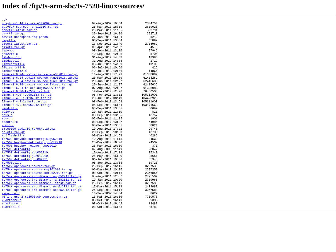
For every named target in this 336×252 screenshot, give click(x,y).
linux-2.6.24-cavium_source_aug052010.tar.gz (40, 86)
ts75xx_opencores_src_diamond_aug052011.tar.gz (41, 208)
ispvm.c (8, 57)
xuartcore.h (11, 241)
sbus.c (7, 135)
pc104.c (8, 130)
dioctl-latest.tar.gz (19, 49)
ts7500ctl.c (11, 192)
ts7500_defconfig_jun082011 (25, 188)
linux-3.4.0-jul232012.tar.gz (26, 114)
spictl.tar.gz (13, 155)
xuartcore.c (11, 237)
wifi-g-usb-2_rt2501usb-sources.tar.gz (34, 232)
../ (4, 20)
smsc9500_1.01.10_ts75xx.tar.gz (28, 151)
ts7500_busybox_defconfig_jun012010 (32, 167)
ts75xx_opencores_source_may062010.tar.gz (37, 200)
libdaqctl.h (11, 69)
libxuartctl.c (13, 73)
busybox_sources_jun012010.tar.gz (30, 29)
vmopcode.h (10, 228)
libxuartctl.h (13, 77)
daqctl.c (9, 45)
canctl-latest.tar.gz (19, 33)
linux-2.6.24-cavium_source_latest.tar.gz (37, 98)
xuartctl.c (10, 245)
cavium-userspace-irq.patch (25, 41)
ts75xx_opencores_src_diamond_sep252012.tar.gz (41, 224)
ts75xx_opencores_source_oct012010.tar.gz (37, 204)
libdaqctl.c (11, 65)
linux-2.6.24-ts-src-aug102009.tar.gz (34, 102)
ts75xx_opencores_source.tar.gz (28, 196)
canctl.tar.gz (13, 37)
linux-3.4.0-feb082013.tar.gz (26, 110)
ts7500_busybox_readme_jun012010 (29, 171)
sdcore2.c (10, 143)
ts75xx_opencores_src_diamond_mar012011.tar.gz (41, 220)
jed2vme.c (10, 61)
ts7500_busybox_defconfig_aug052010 (32, 163)
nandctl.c (10, 126)
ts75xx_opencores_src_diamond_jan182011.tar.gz (41, 212)
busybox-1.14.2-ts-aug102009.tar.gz (32, 24)
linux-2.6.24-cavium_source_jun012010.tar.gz (40, 90)
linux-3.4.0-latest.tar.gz (24, 118)
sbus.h (7, 139)
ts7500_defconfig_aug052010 (25, 179)
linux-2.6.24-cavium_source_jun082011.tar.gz (40, 94)
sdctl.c (8, 147)
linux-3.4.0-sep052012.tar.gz (26, 122)
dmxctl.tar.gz (13, 53)
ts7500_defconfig (16, 175)
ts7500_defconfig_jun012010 (25, 184)
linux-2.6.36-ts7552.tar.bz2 (26, 106)
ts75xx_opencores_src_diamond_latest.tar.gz (39, 216)
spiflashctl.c (13, 159)
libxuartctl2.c (14, 82)
